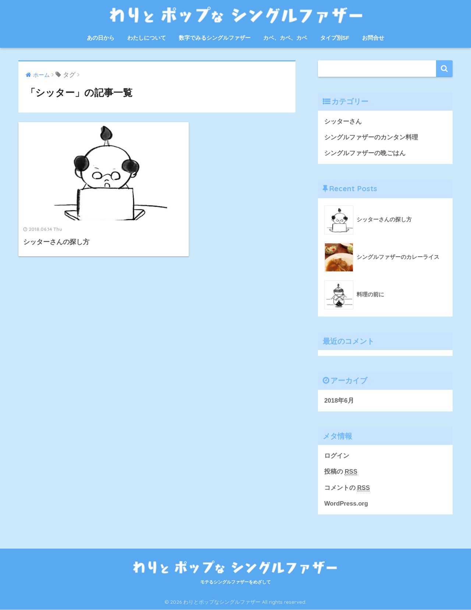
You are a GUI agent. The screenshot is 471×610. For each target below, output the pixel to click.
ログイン (336, 456)
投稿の (340, 472)
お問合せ (373, 38)
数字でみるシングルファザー (215, 38)
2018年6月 (339, 400)
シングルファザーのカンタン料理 (371, 137)
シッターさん (343, 121)
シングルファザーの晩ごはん (365, 153)
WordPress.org (346, 503)
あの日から (100, 38)
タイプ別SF (334, 38)
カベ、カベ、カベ (285, 38)
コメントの (347, 488)
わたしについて (146, 38)
